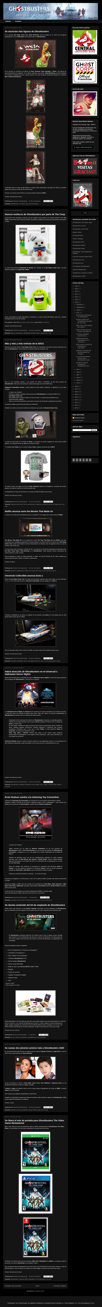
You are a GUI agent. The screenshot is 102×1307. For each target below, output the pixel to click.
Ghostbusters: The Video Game (82, 222)
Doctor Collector (10, 1023)
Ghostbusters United (79, 276)
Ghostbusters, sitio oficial (80, 229)
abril (77, 374)
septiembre (80, 307)
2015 (76, 394)
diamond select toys (16, 504)
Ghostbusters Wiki (78, 242)
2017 (76, 389)
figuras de (15, 581)
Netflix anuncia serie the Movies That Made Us (29, 511)
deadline (13, 570)
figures (13, 333)
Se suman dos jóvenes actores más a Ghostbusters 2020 (34, 1048)
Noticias (8, 21)
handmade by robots (30, 333)
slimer (38, 333)
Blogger (92, 1303)
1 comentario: (32, 1034)
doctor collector (15, 1037)
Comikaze (14, 193)
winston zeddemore (46, 900)
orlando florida (52, 784)
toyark (58, 661)
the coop (48, 333)
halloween (22, 784)
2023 (76, 291)
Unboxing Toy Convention (36, 893)
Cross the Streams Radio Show (82, 256)
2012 (76, 402)
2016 (76, 391)
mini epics (22, 203)
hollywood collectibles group (44, 504)
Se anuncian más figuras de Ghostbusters (27, 31)
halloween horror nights (32, 784)
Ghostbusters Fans (78, 260)
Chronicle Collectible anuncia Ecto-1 (24, 575)
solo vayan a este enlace (24, 322)
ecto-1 (25, 661)
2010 (76, 408)
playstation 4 (32, 1279)
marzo (78, 377)
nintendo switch (23, 1279)
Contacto (18, 21)
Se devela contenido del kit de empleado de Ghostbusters (35, 905)
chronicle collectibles (17, 661)
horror (41, 784)
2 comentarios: (33, 897)
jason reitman (33, 1110)
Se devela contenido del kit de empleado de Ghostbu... (83, 352)
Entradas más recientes (13, 1286)
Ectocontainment (78, 235)
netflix (26, 570)
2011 (76, 405)
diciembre (79, 304)
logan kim (40, 1110)
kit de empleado (41, 1037)
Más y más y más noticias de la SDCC (24, 343)
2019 (76, 302)
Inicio (37, 1286)
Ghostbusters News (16, 326)
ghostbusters (14, 203)
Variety (22, 1051)
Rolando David (79, 418)
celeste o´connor (15, 1110)
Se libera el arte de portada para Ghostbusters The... (83, 364)
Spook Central (77, 232)
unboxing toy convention (33, 900)
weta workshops (33, 203)
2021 (76, 297)
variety (46, 1110)
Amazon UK (58, 1025)
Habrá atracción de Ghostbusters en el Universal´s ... (82, 340)
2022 (76, 294)
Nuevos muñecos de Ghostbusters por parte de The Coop (35, 214)
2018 (76, 386)
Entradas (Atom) (39, 1291)
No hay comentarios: (35, 201)
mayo (78, 372)
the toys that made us (50, 570)
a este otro (43, 322)
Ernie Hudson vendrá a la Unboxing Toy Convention (32, 797)
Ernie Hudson (21, 900)
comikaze (13, 900)
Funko (25, 504)
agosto (78, 310)
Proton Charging (78, 239)
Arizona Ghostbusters (79, 269)
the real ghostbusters (50, 661)
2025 (76, 286)
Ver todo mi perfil (78, 420)
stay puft (42, 333)
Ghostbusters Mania (79, 245)
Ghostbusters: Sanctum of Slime (83, 273)
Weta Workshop (27, 189)
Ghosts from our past (79, 226)
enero (78, 383)
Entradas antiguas (60, 1286)
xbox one (49, 1279)
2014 (76, 397)
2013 (76, 400)
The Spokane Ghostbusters (81, 266)
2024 (76, 288)
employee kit (24, 1037)
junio (78, 369)
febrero (78, 380)
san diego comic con (58, 504)
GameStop (24, 491)
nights (45, 784)
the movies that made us (36, 570)
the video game (41, 1279)
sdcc (27, 203)
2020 (76, 299)
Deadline (12, 562)
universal (7, 786)
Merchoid (28, 1025)
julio (77, 312)
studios (59, 784)
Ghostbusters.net (78, 263)
